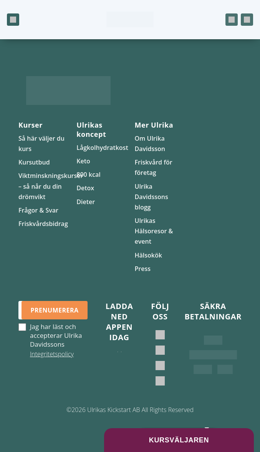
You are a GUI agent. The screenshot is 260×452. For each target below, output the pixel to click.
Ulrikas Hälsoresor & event (154, 231)
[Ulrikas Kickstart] (160, 365)
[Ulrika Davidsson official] (160, 350)
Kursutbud (34, 162)
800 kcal (88, 174)
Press (143, 268)
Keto (83, 161)
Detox (85, 188)
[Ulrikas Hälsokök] (160, 381)
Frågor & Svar (38, 210)
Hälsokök (148, 255)
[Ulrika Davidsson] (160, 334)
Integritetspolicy (52, 354)
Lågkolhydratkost (102, 147)
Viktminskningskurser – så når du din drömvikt (50, 186)
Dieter (85, 202)
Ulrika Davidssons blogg (151, 196)
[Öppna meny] (13, 19)
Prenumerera (54, 310)
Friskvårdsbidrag (43, 223)
